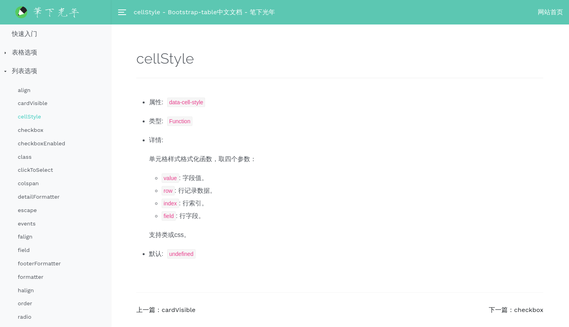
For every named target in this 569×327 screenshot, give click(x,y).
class (25, 157)
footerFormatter (39, 263)
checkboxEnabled (41, 143)
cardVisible (32, 103)
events (27, 223)
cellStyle (29, 116)
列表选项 (24, 71)
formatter (30, 277)
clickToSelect (35, 170)
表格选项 (24, 52)
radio (24, 317)
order (25, 303)
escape (27, 210)
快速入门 (24, 34)
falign (25, 236)
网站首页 (550, 12)
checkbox (30, 130)
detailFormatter (39, 197)
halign (26, 290)
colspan (28, 183)
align (24, 90)
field (24, 250)
